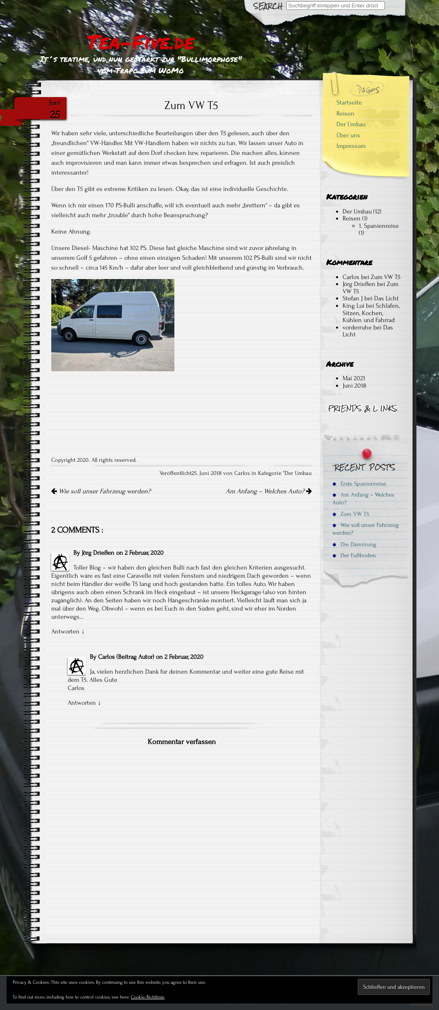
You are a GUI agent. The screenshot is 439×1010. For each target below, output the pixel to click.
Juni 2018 (354, 385)
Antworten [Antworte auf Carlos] (82, 702)
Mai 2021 (354, 378)
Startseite (349, 102)
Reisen (345, 113)
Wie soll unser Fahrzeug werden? (101, 491)
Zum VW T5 (385, 277)
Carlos (106, 656)
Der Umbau (298, 473)
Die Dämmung (354, 544)
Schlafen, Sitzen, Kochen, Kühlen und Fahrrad (371, 313)
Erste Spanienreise (359, 483)
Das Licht (386, 298)
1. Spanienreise (379, 225)
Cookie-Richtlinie (148, 997)
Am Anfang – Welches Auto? (269, 491)
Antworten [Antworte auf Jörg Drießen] (65, 631)
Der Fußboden (354, 555)
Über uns (348, 135)
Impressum (351, 146)
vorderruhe (357, 327)
